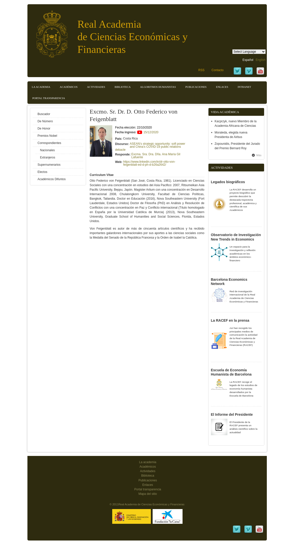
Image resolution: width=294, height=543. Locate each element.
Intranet (244, 86)
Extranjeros (47, 157)
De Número (45, 121)
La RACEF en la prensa (230, 320)
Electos (42, 172)
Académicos (69, 86)
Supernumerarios (49, 164)
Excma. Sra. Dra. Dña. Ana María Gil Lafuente (155, 155)
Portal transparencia (48, 98)
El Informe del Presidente (232, 414)
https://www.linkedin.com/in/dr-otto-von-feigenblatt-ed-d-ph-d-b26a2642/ (149, 163)
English (260, 60)
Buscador (44, 114)
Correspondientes (49, 143)
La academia (147, 462)
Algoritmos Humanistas (158, 86)
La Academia (41, 86)
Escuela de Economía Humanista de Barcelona (231, 372)
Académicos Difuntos (52, 179)
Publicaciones (195, 86)
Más (259, 155)
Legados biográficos (228, 182)
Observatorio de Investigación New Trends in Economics (236, 237)
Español (247, 60)
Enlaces (222, 86)
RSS (201, 70)
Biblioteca (123, 86)
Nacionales (47, 150)
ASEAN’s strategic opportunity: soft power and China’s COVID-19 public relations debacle (150, 146)
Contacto (217, 70)
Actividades (96, 86)
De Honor (44, 128)
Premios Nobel (47, 135)
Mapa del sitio (147, 494)
